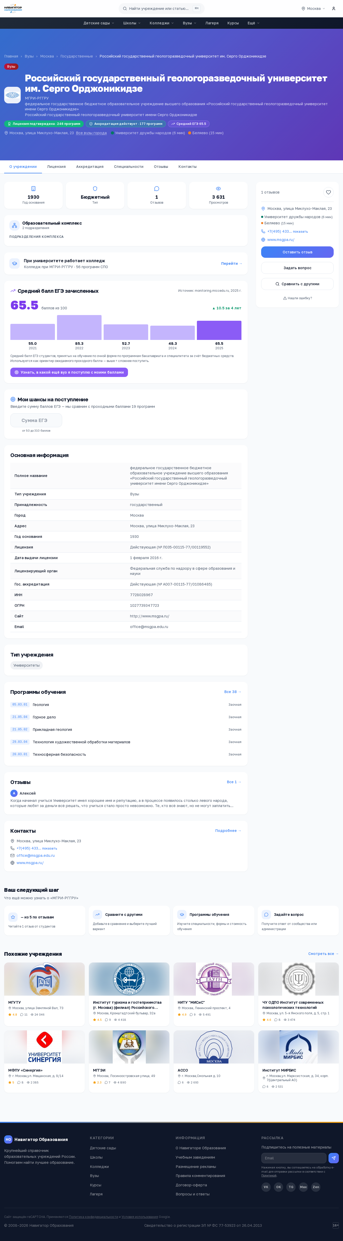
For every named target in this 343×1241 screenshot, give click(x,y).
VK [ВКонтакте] (266, 1187)
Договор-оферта (191, 1185)
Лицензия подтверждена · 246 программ (44, 124)
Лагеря (212, 23)
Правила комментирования (200, 1175)
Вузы (190, 23)
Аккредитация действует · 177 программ (125, 124)
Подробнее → (228, 830)
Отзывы (161, 166)
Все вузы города (91, 133)
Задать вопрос (297, 268)
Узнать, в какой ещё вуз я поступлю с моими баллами (69, 372)
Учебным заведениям (195, 1157)
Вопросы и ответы (193, 1194)
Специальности (129, 166)
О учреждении (23, 166)
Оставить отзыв (297, 252)
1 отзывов (270, 192)
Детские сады (99, 23)
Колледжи (162, 23)
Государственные (76, 56)
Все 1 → (234, 782)
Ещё (254, 23)
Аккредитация (90, 166)
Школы (132, 23)
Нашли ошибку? (297, 298)
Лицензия (56, 166)
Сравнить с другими (297, 284)
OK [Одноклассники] (278, 1187)
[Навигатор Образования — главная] (13, 8)
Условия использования (140, 1217)
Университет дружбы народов (143, 133)
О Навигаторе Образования (201, 1148)
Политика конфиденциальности (93, 1217)
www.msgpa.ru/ (30, 862)
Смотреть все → (323, 953)
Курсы (233, 23)
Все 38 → (232, 691)
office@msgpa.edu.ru (36, 855)
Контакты (187, 166)
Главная (11, 56)
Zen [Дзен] (316, 1187)
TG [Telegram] (291, 1187)
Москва (47, 56)
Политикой (268, 1175)
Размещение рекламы (196, 1166)
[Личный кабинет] (333, 8)
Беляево (200, 133)
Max (303, 1187)
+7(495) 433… (37, 848)
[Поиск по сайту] (162, 8)
